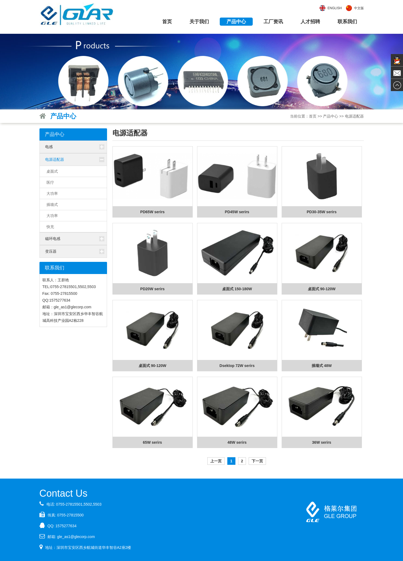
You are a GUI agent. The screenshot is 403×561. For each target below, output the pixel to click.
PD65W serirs (152, 212)
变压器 (50, 251)
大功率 (52, 193)
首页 (167, 21)
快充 (50, 227)
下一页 (257, 461)
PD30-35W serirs (322, 212)
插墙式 (52, 204)
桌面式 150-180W (237, 289)
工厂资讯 (273, 21)
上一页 (216, 461)
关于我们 (199, 21)
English (335, 8)
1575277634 (65, 526)
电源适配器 (354, 116)
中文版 (359, 8)
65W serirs (152, 442)
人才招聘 (310, 21)
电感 (49, 147)
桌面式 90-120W (322, 289)
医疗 (50, 182)
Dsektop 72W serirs (237, 365)
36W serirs (321, 442)
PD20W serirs (152, 289)
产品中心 (236, 21)
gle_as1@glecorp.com (76, 537)
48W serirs (237, 442)
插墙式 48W (322, 365)
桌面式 (52, 171)
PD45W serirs (237, 212)
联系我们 (347, 21)
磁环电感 (52, 238)
